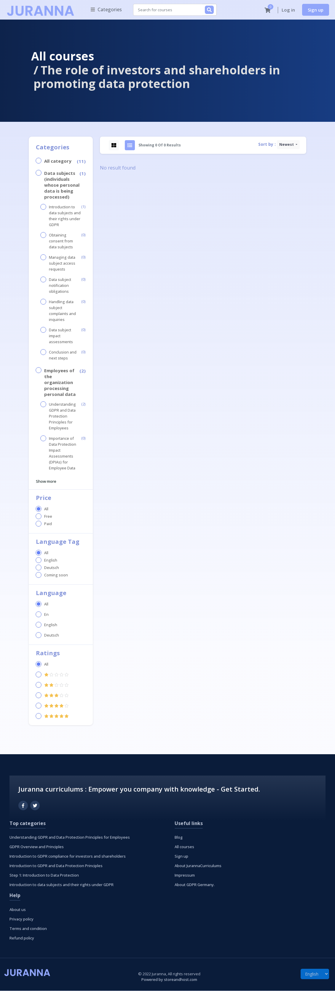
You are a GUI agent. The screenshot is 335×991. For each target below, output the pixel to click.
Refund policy (21, 938)
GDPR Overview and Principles (36, 847)
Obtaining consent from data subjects (61, 241)
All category (57, 161)
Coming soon (56, 575)
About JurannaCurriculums (198, 866)
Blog (179, 837)
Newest (287, 144)
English (50, 560)
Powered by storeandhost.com (169, 979)
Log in (288, 10)
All (46, 509)
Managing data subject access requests (62, 263)
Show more (46, 481)
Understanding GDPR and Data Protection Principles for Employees (62, 416)
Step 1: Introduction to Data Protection (44, 875)
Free (48, 516)
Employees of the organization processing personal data (60, 382)
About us (17, 909)
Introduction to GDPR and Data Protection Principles (56, 866)
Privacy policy (21, 919)
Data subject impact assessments (61, 336)
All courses (62, 56)
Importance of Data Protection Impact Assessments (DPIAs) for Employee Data (62, 453)
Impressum (185, 875)
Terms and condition (28, 928)
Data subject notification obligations (60, 285)
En (46, 614)
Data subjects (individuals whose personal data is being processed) (61, 185)
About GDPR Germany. (195, 885)
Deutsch (51, 567)
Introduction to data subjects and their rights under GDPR (65, 216)
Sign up (315, 10)
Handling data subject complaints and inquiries (62, 311)
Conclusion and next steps (62, 355)
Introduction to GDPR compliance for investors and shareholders (67, 856)
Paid (48, 524)
